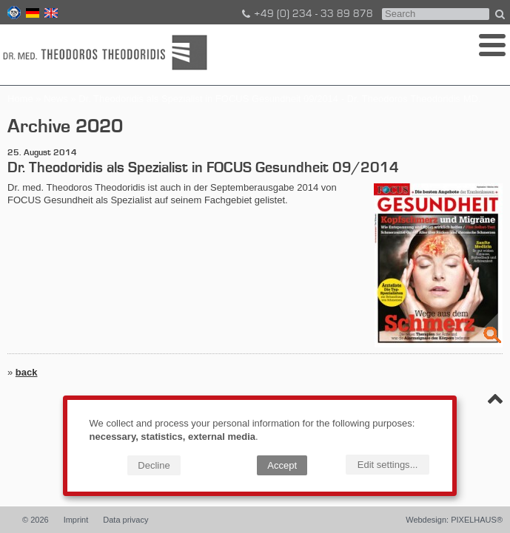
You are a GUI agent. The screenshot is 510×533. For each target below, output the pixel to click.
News (56, 98)
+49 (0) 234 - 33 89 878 (306, 14)
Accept (282, 465)
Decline (154, 465)
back (27, 372)
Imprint (76, 519)
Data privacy (125, 519)
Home (20, 98)
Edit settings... (388, 464)
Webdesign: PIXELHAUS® (454, 519)
